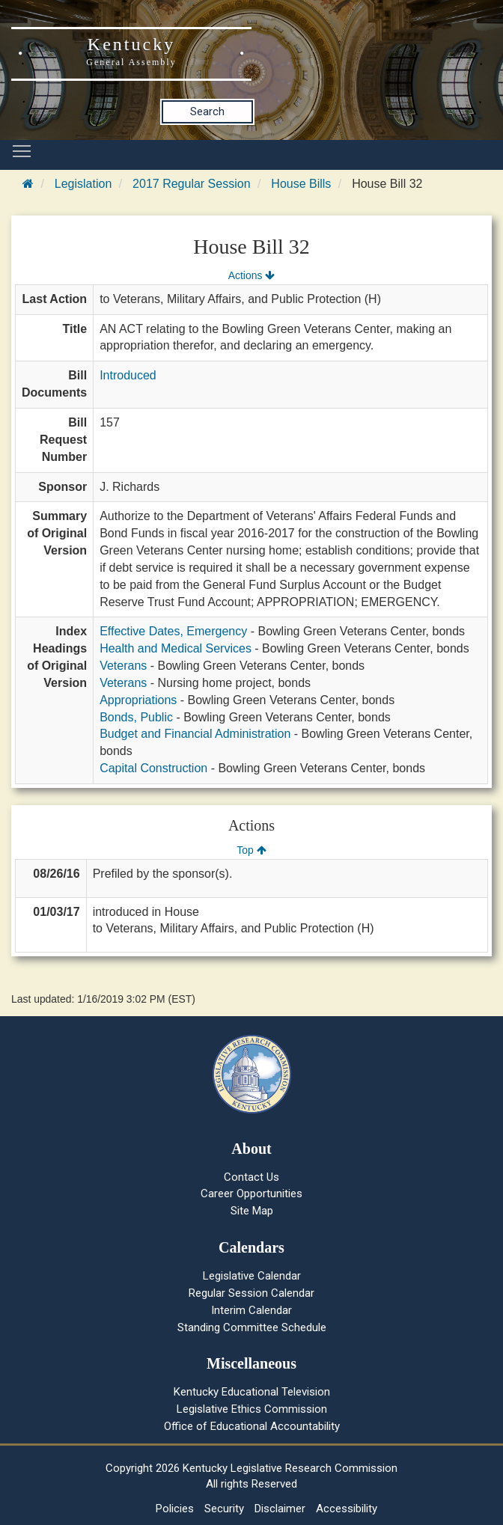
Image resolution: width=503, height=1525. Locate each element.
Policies (175, 1508)
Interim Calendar (251, 1310)
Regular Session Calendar (251, 1293)
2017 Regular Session (191, 183)
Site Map (252, 1210)
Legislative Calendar (252, 1276)
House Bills (301, 183)
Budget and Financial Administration (195, 733)
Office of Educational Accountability (252, 1426)
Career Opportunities (251, 1193)
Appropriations (138, 700)
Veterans (123, 665)
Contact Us (251, 1177)
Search (207, 111)
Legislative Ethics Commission (252, 1409)
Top (251, 850)
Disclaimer (279, 1508)
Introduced (128, 375)
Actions (251, 275)
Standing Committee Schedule (251, 1327)
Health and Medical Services (176, 648)
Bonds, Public (136, 717)
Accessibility (346, 1508)
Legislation (83, 183)
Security (224, 1508)
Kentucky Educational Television (252, 1392)
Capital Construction (153, 768)
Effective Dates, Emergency (173, 631)
